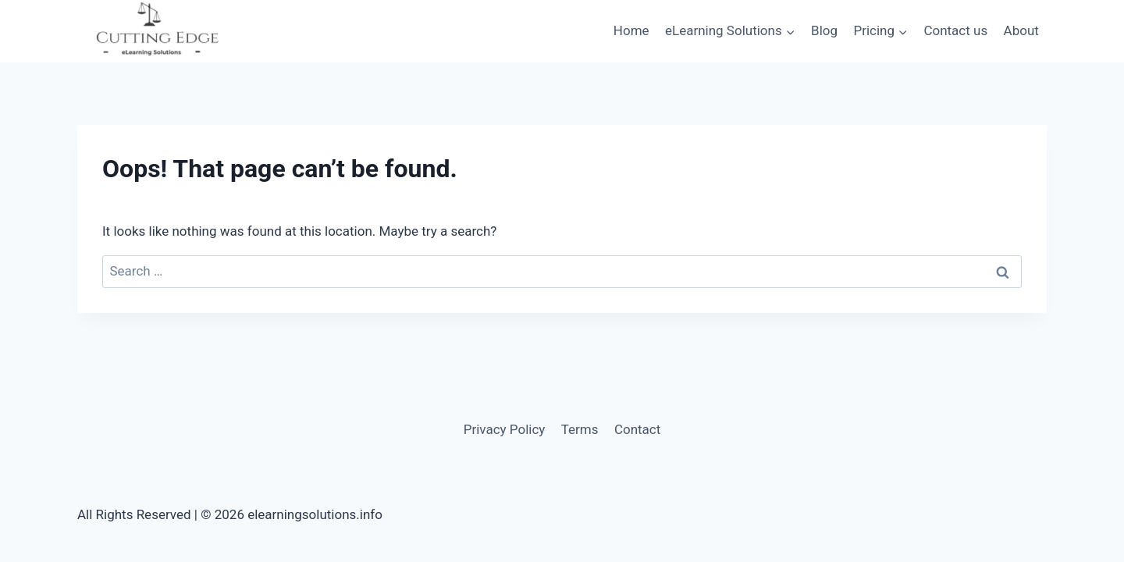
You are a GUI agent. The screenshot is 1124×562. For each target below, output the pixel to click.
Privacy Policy (505, 429)
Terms (580, 429)
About (1021, 30)
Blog (824, 30)
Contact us (955, 30)
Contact (637, 429)
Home (631, 30)
